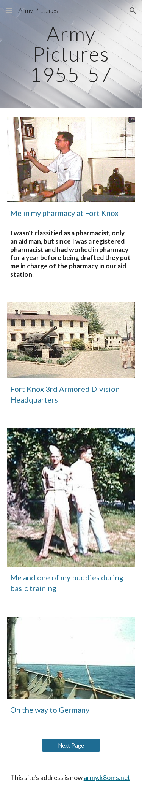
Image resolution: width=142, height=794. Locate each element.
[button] (9, 10)
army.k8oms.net (107, 777)
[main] (71, 54)
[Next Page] (71, 745)
